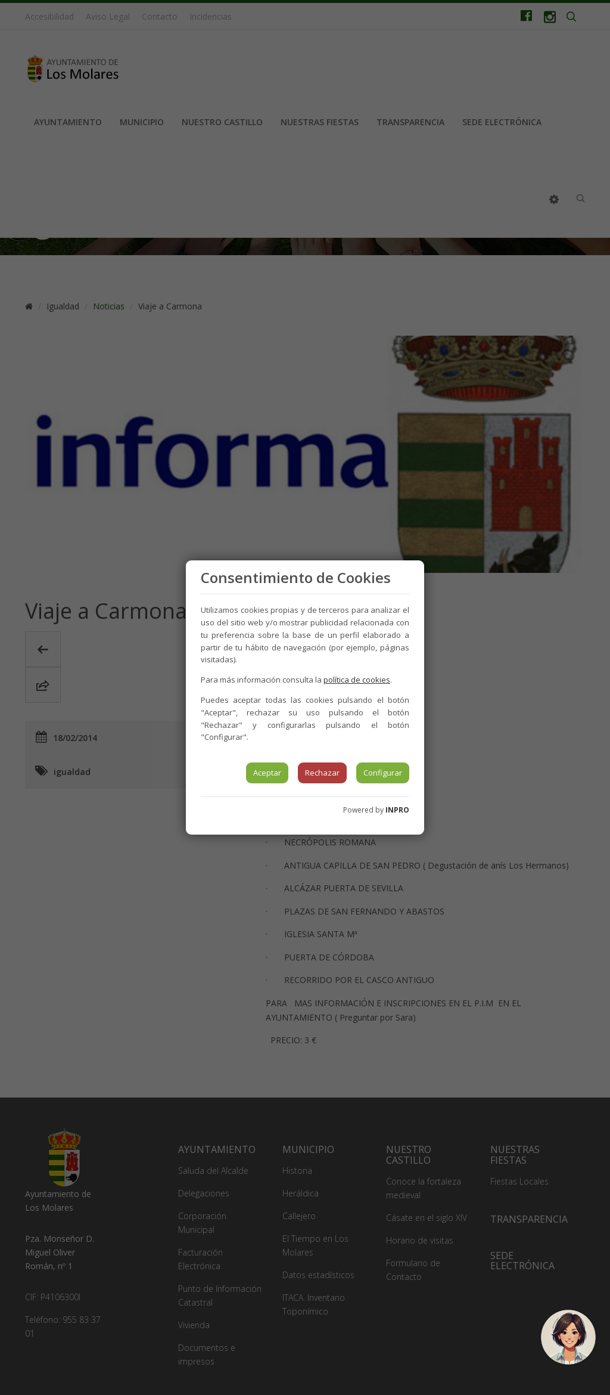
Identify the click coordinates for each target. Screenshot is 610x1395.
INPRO (397, 810)
